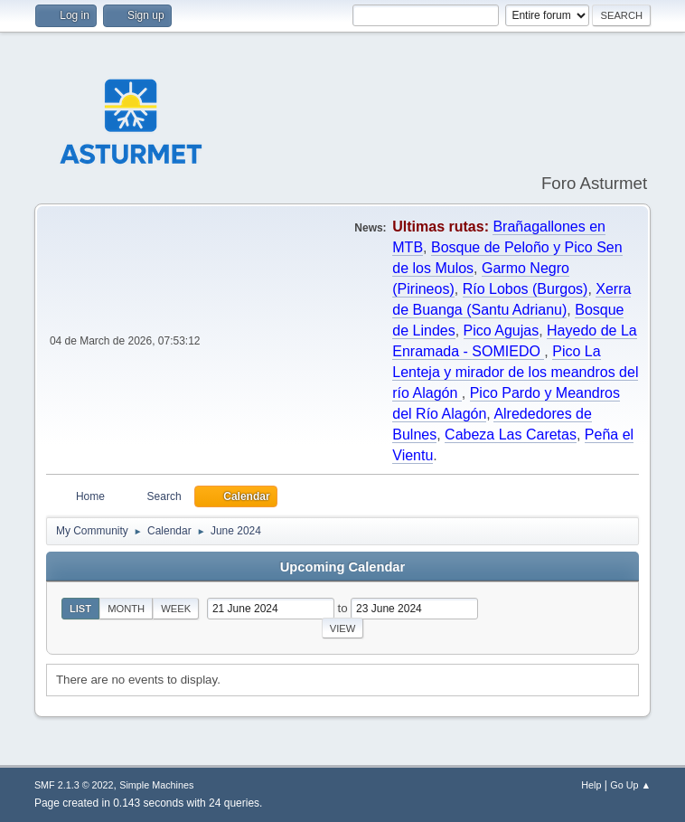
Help (591, 784)
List (80, 608)
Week (176, 608)
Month (126, 608)
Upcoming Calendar (342, 567)
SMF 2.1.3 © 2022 (74, 784)
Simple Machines (156, 784)
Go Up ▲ (630, 784)
